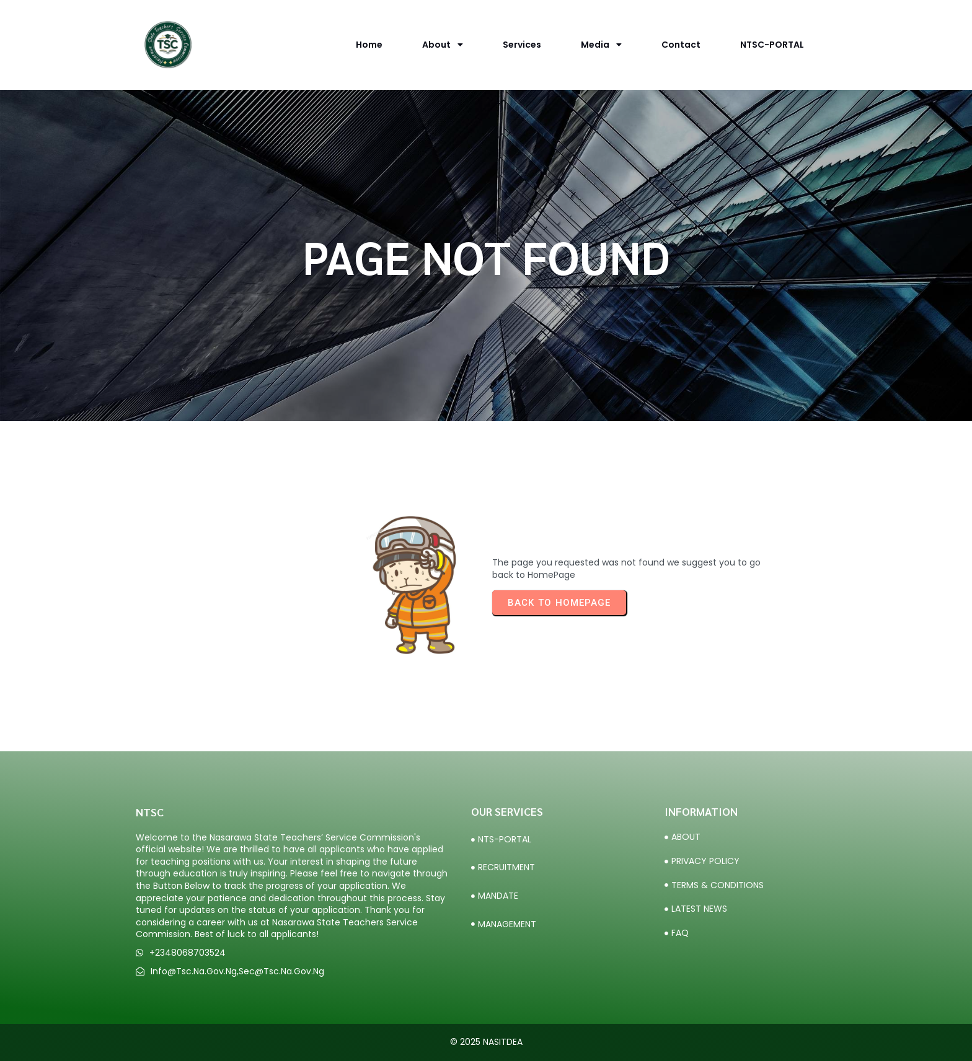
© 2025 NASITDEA (486, 1042)
